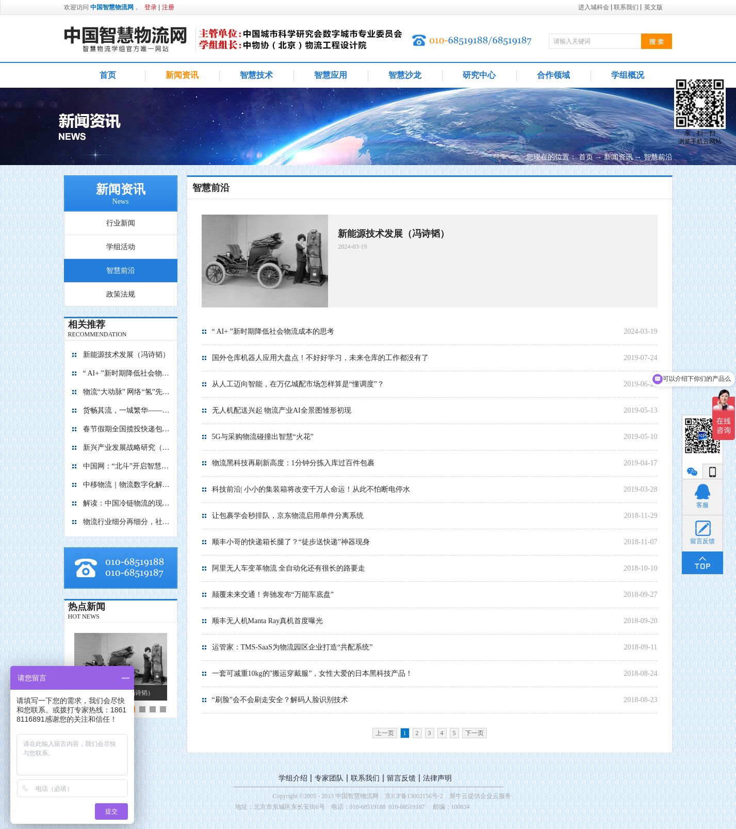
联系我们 (365, 778)
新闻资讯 (618, 157)
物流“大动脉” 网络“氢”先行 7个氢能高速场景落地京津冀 (127, 392)
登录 (150, 7)
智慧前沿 (658, 157)
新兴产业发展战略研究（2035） (127, 447)
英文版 (653, 7)
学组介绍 (293, 778)
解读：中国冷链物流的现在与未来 (127, 503)
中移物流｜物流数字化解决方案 (127, 485)
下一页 (474, 733)
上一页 (384, 733)
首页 (108, 75)
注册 (168, 7)
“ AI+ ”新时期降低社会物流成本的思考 (127, 373)
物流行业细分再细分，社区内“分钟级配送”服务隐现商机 (127, 522)
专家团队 (329, 778)
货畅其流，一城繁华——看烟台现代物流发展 (127, 410)
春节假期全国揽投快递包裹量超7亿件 (127, 429)
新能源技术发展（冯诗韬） (126, 355)
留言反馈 (401, 778)
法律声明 (437, 778)
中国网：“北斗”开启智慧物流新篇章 (127, 466)
